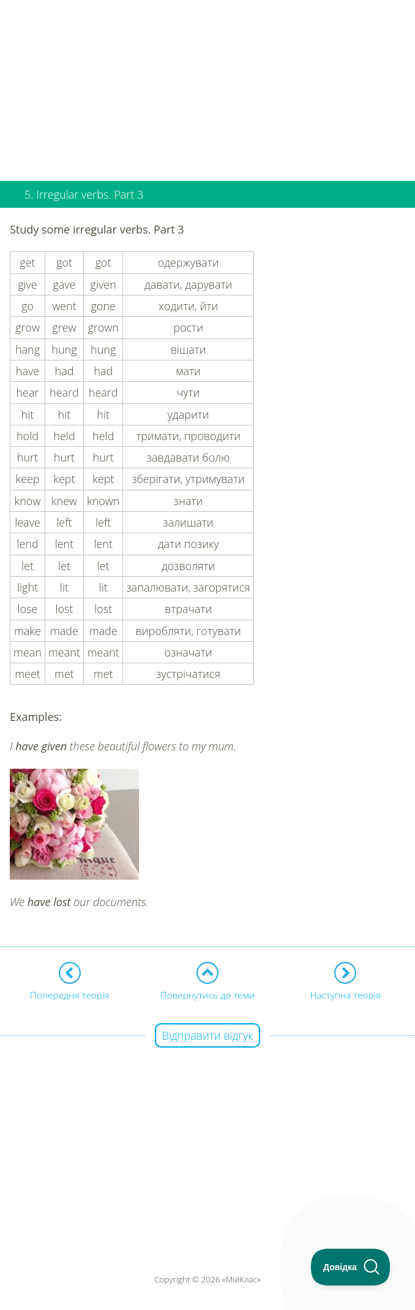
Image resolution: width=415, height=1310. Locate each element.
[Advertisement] (207, 86)
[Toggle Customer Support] (351, 1267)
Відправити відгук (207, 1035)
